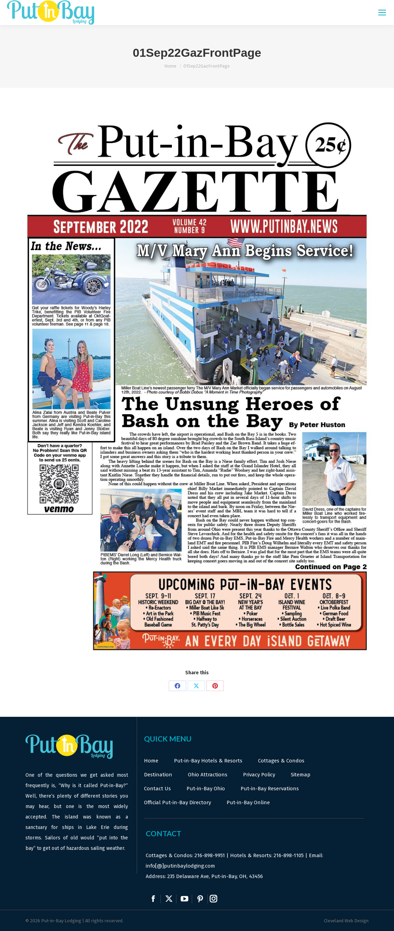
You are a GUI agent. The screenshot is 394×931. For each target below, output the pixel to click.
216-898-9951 (210, 855)
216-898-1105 (289, 855)
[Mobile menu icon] (382, 12)
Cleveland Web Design (346, 920)
